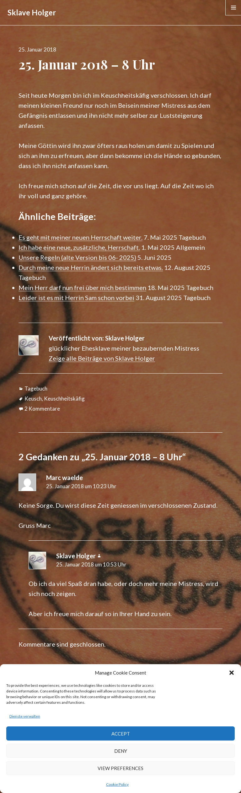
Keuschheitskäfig (64, 398)
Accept (120, 733)
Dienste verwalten (24, 716)
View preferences (120, 768)
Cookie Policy (117, 784)
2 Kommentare (42, 408)
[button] (231, 673)
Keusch (33, 398)
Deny (120, 751)
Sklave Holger (32, 12)
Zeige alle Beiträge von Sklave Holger (102, 358)
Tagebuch (35, 388)
